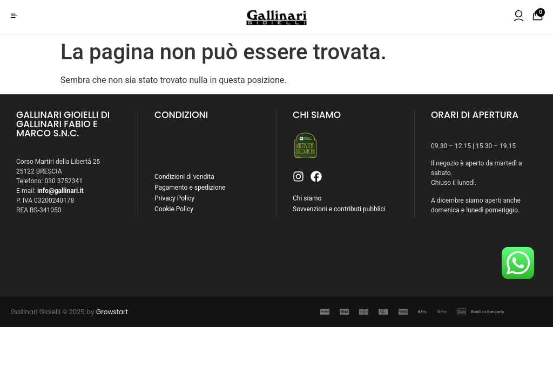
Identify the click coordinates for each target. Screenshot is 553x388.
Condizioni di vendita (184, 177)
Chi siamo (307, 198)
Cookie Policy (173, 209)
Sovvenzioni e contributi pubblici (339, 209)
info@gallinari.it (60, 191)
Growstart (112, 311)
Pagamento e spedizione (189, 187)
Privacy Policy (174, 198)
